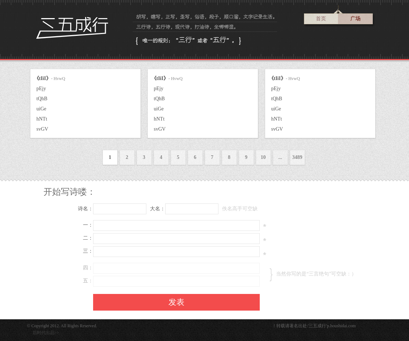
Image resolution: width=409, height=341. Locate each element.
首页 (321, 18)
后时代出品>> (46, 332)
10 (263, 157)
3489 (297, 157)
